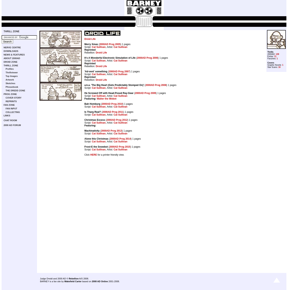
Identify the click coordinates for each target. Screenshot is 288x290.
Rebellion (74, 278)
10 (279, 67)
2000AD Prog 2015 (119, 146)
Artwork (10, 80)
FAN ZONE (9, 105)
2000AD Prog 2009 (145, 93)
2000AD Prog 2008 (155, 85)
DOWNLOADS (11, 51)
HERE (93, 154)
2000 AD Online (100, 281)
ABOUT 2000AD (12, 58)
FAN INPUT (11, 108)
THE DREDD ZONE (15, 90)
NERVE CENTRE (12, 47)
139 (277, 54)
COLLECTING (13, 112)
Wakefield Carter (72, 281)
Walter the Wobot (106, 98)
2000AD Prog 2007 (119, 71)
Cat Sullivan (99, 47)
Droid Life (90, 39)
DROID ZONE (10, 62)
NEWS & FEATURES (14, 54)
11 (275, 56)
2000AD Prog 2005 (109, 44)
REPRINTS (11, 101)
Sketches (10, 83)
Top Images (12, 76)
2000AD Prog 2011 (112, 112)
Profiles (10, 69)
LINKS (7, 115)
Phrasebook (12, 87)
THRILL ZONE (11, 31)
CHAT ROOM (10, 120)
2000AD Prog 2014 (120, 138)
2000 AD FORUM (12, 125)
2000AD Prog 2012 (117, 120)
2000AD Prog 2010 (112, 104)
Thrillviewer (12, 72)
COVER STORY (13, 98)
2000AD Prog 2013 (111, 130)
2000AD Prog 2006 (147, 57)
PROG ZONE (10, 94)
